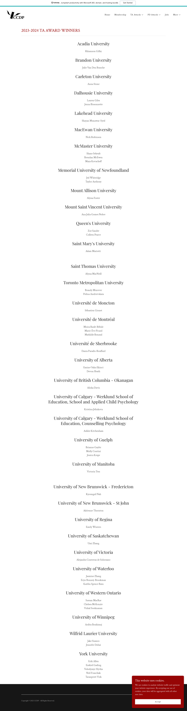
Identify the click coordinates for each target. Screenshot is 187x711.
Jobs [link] (167, 14)
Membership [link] (120, 14)
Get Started (127, 3)
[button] (136, 14)
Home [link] (107, 14)
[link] (15, 14)
